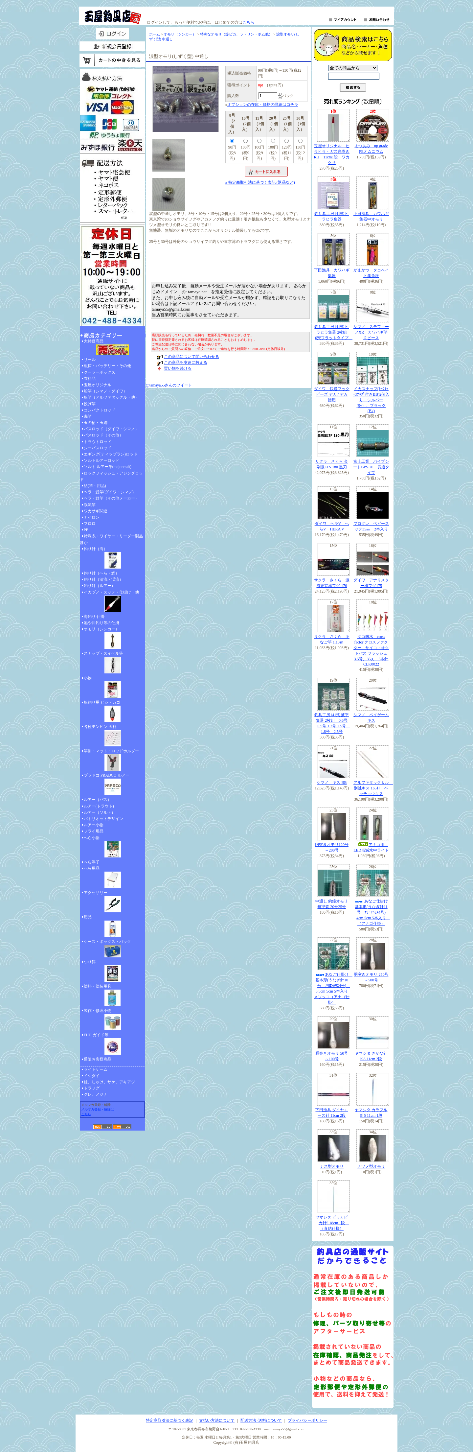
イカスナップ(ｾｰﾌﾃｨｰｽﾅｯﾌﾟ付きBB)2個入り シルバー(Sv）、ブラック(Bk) (371, 399)
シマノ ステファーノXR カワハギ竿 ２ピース (372, 332)
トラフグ (92, 1088)
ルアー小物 (93, 825)
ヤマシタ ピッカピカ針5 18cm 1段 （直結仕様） (332, 1223)
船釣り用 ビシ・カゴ (112, 712)
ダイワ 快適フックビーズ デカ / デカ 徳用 (331, 394)
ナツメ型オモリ (371, 1166)
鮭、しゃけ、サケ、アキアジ (109, 1082)
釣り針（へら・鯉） (101, 573)
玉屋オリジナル (97, 385)
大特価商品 (112, 348)
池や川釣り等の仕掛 (101, 623)
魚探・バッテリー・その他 (107, 365)
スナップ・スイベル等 (112, 663)
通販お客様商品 (97, 1059)
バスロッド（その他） (103, 435)
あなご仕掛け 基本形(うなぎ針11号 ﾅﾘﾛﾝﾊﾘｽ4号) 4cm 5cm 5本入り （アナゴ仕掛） (373, 912)
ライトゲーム (95, 1069)
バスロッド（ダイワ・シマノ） (111, 429)
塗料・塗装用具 (112, 996)
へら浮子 (92, 862)
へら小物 (112, 847)
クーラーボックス (99, 372)
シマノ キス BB (332, 782)
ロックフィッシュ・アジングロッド (111, 476)
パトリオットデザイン (103, 818)
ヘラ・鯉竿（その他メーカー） (111, 498)
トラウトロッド (97, 441)
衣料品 (90, 378)
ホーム (154, 34)
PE (86, 529)
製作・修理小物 (112, 1020)
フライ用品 (93, 831)
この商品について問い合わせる (191, 356)
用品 (112, 926)
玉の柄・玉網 (95, 422)
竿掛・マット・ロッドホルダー (112, 760)
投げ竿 (90, 404)
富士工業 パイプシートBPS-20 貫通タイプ (371, 467)
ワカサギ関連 (95, 511)
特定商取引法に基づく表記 (169, 1420)
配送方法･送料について (261, 1420)
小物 (112, 687)
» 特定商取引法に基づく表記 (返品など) (260, 182)
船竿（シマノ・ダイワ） (105, 391)
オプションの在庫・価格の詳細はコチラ (262, 104)
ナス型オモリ (332, 1166)
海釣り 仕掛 (94, 616)
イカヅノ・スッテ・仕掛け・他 (112, 602)
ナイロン (92, 517)
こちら (248, 22)
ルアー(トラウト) (99, 806)
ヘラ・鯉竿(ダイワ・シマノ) (109, 492)
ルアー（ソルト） (99, 812)
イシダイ (92, 1075)
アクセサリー (112, 902)
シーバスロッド (97, 448)
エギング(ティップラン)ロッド (111, 454)
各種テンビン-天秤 (112, 736)
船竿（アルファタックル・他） (111, 397)
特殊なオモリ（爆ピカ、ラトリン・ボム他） (236, 34)
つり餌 (112, 971)
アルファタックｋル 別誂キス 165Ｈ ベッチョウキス (373, 788)
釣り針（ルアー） (99, 585)
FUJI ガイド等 (112, 1044)
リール (90, 359)
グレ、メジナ (95, 1094)
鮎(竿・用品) (95, 485)
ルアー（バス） (97, 799)
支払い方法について (217, 1420)
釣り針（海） (112, 558)
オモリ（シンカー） (112, 638)
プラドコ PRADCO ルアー (112, 785)
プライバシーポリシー (307, 1420)
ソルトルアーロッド (101, 460)
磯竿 (88, 416)
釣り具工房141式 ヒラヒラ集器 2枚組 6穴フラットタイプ (333, 332)
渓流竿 (90, 505)
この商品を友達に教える (185, 362)
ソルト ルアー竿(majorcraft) (107, 466)
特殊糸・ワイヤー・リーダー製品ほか (111, 539)
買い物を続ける (177, 368)
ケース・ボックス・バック (112, 949)
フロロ (90, 523)
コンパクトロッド (99, 410)
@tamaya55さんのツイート (169, 385)
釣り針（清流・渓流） (103, 579)
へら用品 (112, 878)
